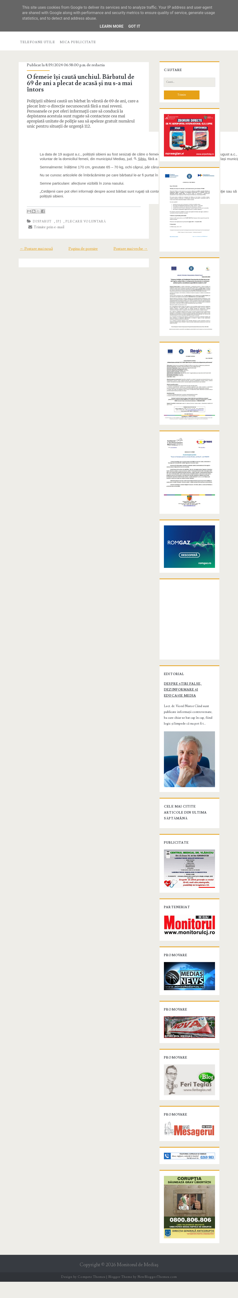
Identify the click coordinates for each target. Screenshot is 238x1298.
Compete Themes (91, 1293)
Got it (134, 26)
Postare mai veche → (132, 248)
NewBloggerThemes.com (157, 1293)
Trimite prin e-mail (45, 227)
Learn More (111, 26)
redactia (97, 65)
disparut (41, 221)
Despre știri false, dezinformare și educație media (182, 702)
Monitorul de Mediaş (137, 1281)
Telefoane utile (37, 42)
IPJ (57, 221)
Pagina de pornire (83, 248)
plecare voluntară (84, 221)
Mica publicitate (78, 42)
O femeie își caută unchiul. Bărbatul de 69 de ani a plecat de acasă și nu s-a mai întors (79, 83)
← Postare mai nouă (35, 248)
